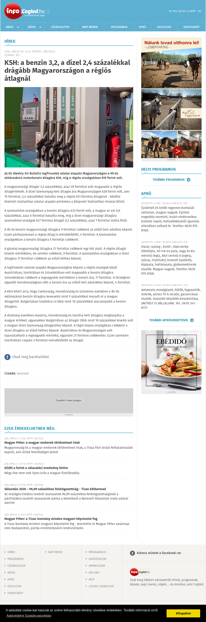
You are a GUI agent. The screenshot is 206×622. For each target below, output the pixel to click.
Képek (32, 27)
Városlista (48, 11)
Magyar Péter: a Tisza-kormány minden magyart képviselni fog (50, 518)
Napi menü (55, 552)
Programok (119, 27)
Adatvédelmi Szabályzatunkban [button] (28, 615)
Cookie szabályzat (101, 586)
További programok (169, 180)
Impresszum (97, 566)
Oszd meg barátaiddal (30, 357)
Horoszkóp (191, 27)
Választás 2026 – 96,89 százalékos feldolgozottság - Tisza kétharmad (55, 489)
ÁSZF (92, 579)
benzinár (23, 373)
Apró (142, 27)
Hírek (9, 27)
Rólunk (94, 573)
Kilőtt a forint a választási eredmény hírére (36, 468)
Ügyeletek (164, 27)
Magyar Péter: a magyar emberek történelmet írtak (42, 442)
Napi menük (90, 27)
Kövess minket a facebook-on (159, 553)
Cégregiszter (60, 27)
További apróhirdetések (168, 320)
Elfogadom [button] (183, 613)
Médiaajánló (97, 552)
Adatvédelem (97, 559)
